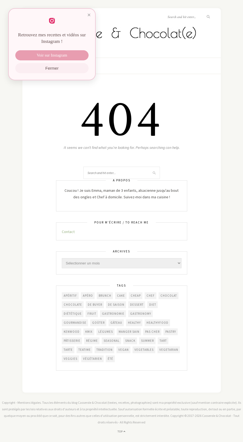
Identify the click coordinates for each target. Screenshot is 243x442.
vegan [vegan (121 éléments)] (123, 350)
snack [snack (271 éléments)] (130, 341)
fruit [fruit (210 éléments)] (91, 314)
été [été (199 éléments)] (110, 359)
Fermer (51, 68)
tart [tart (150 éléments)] (163, 341)
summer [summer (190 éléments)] (147, 341)
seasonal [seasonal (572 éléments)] (111, 341)
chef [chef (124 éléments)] (151, 295)
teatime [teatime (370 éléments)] (84, 350)
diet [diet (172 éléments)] (152, 305)
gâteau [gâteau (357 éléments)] (116, 323)
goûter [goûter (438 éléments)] (98, 323)
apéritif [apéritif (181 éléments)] (70, 295)
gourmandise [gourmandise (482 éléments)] (75, 323)
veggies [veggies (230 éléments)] (70, 359)
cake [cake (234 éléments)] (121, 295)
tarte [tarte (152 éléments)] (68, 350)
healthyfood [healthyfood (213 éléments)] (157, 323)
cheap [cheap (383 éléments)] (136, 295)
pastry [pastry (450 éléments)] (170, 332)
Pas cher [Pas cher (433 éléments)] (152, 332)
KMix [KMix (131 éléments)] (89, 332)
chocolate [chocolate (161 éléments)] (73, 305)
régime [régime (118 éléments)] (92, 341)
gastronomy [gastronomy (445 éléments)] (140, 314)
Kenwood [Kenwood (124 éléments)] (72, 332)
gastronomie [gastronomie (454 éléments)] (113, 314)
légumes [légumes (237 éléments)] (105, 332)
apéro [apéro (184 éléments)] (88, 295)
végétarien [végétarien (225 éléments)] (92, 359)
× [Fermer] (89, 14)
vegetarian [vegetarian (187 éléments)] (168, 350)
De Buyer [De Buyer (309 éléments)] (95, 305)
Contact (68, 231)
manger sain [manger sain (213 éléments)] (129, 332)
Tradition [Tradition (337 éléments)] (104, 350)
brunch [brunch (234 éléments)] (105, 295)
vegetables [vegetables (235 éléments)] (144, 350)
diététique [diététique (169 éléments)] (73, 314)
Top (121, 431)
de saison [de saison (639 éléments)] (116, 305)
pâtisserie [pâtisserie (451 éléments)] (72, 341)
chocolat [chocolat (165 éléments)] (168, 295)
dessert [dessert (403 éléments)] (137, 305)
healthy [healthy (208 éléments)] (134, 323)
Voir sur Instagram (52, 55)
